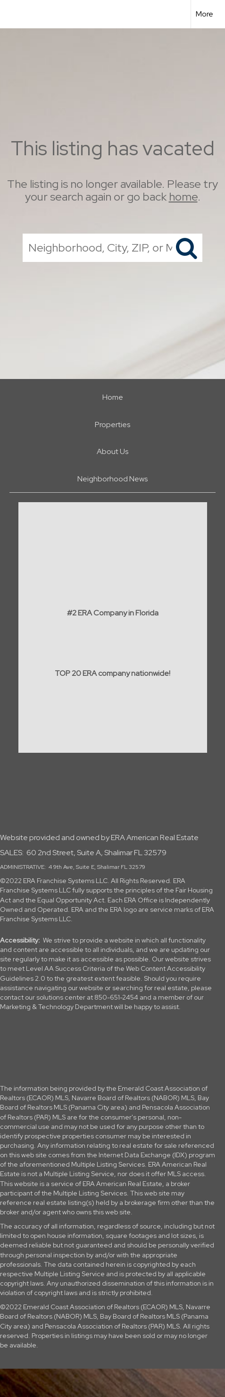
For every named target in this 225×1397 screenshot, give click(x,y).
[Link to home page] (15, 14)
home (183, 196)
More (204, 14)
